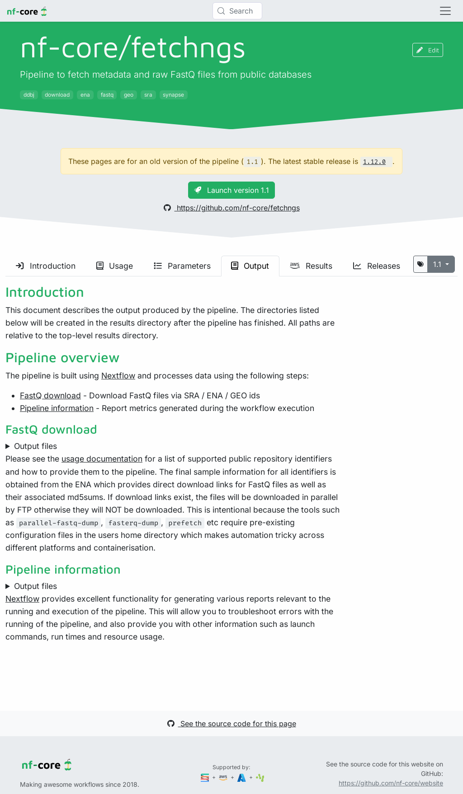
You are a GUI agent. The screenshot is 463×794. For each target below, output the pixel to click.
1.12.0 (374, 162)
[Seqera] (206, 777)
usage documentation (101, 458)
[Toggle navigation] (445, 10)
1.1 (438, 264)
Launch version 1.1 (231, 190)
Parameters (182, 266)
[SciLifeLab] (260, 777)
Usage (114, 266)
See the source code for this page (231, 723)
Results (311, 266)
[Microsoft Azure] (242, 777)
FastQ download (50, 395)
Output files (35, 446)
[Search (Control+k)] (237, 10)
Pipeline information (57, 408)
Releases (376, 266)
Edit (427, 50)
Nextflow (118, 375)
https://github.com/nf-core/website (391, 783)
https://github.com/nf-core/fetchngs (232, 207)
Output (250, 266)
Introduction (46, 266)
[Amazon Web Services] (224, 777)
